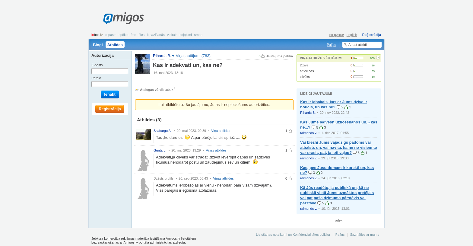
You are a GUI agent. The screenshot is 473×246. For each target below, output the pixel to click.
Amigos (123, 18)
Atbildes (115, 45)
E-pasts (110, 35)
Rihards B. (308, 112)
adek (169, 89)
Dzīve (304, 65)
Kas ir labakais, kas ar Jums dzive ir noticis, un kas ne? (333, 104)
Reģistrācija (371, 35)
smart (198, 35)
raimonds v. (308, 133)
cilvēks (305, 76)
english (352, 35)
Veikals (172, 35)
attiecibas (307, 71)
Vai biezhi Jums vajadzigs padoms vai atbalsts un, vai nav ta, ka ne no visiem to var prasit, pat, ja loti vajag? (338, 147)
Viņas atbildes (216, 150)
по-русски (336, 35)
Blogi (98, 45)
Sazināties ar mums (364, 234)
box (97, 35)
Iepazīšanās (156, 35)
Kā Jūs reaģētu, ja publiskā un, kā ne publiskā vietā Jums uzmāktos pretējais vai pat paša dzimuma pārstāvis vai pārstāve (337, 195)
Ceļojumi (185, 35)
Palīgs (331, 44)
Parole (96, 78)
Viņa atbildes (220, 131)
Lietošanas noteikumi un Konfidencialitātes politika (293, 234)
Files (142, 35)
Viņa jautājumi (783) (193, 55)
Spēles (123, 35)
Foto (133, 35)
